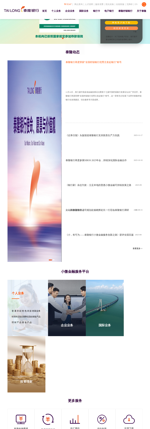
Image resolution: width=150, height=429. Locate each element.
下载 (135, 32)
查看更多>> (137, 249)
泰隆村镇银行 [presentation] (125, 11)
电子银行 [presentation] (109, 11)
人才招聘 (89, 4)
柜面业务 (36, 311)
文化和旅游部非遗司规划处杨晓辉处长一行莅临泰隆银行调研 (97, 210)
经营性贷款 (17, 317)
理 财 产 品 (16, 322)
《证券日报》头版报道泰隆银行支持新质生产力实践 (93, 135)
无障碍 (129, 4)
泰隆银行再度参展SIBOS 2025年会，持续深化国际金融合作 (96, 160)
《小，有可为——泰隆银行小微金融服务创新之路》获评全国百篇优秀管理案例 (100, 240)
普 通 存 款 (16, 311)
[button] (63, 38)
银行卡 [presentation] (96, 11)
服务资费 (99, 4)
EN (136, 4)
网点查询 (78, 4)
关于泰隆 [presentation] (141, 11)
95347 (68, 4)
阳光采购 (110, 4)
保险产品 (36, 317)
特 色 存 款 (27, 311)
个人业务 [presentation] (56, 11)
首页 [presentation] (44, 11)
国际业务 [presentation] (83, 11)
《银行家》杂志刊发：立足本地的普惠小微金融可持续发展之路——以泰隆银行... (98, 191)
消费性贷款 (27, 317)
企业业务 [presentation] (70, 11)
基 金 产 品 (27, 322)
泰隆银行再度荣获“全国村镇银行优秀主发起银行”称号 (94, 62)
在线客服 (120, 4)
